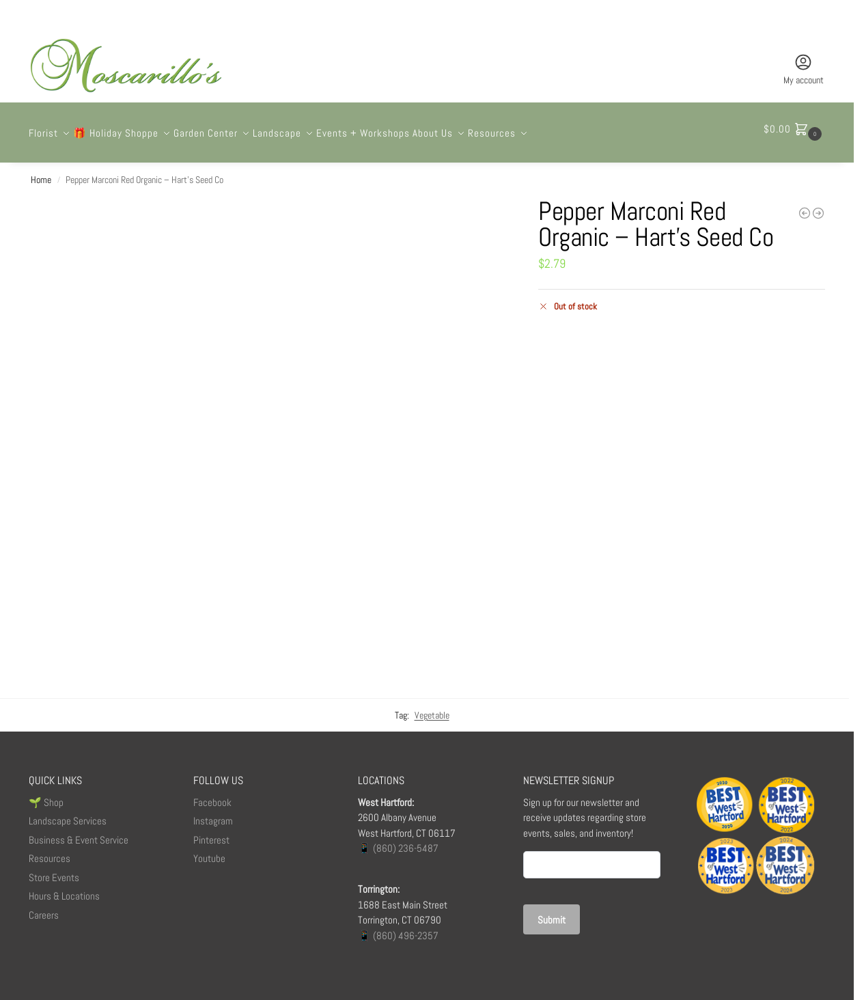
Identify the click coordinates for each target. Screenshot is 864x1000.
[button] (794, 129)
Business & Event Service (78, 832)
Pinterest (211, 832)
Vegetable (432, 708)
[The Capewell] (818, 205)
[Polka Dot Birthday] (804, 205)
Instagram (213, 813)
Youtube (209, 850)
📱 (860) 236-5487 (398, 840)
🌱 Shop (47, 794)
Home (41, 172)
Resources (49, 850)
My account (803, 69)
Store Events (54, 869)
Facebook (212, 794)
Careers (44, 907)
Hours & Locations (64, 888)
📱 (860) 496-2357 (398, 927)
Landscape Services (68, 813)
